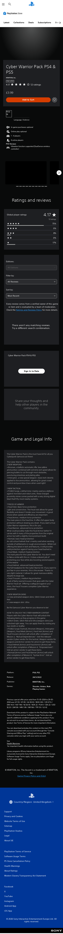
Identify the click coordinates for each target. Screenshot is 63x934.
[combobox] (31, 267)
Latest (6, 22)
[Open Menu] (3, 4)
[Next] (59, 172)
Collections (18, 22)
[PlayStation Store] (13, 13)
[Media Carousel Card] (26, 173)
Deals (31, 22)
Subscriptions (44, 22)
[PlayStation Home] (31, 4)
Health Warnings (13, 743)
